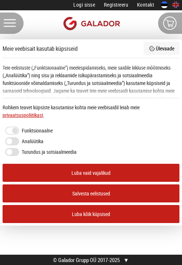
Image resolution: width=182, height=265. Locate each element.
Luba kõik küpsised (91, 214)
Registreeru (116, 4)
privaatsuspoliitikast (23, 115)
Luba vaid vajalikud (91, 172)
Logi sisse (84, 4)
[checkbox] (28, 131)
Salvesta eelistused (91, 193)
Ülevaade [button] (162, 48)
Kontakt (145, 4)
